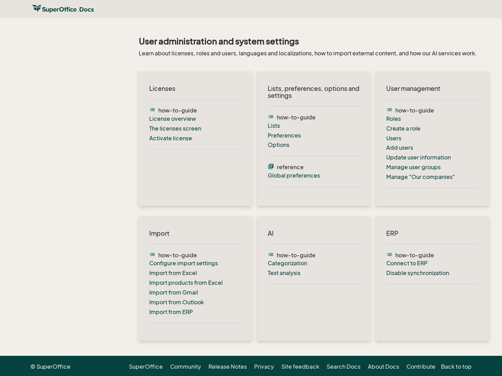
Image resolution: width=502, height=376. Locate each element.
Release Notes (227, 366)
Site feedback (300, 366)
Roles (393, 118)
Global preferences (294, 175)
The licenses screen (175, 128)
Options (278, 144)
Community (185, 366)
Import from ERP (171, 311)
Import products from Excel (186, 282)
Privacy (264, 366)
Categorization (287, 263)
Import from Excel (173, 272)
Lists (274, 125)
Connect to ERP (406, 263)
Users (393, 138)
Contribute (420, 366)
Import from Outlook (176, 302)
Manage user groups (413, 167)
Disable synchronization (417, 272)
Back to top (456, 366)
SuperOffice (146, 366)
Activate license (170, 138)
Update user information (418, 157)
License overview (172, 118)
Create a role (403, 128)
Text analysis (284, 272)
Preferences (284, 135)
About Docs (383, 366)
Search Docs (343, 366)
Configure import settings (183, 263)
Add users (399, 147)
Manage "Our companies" (420, 176)
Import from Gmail (173, 292)
